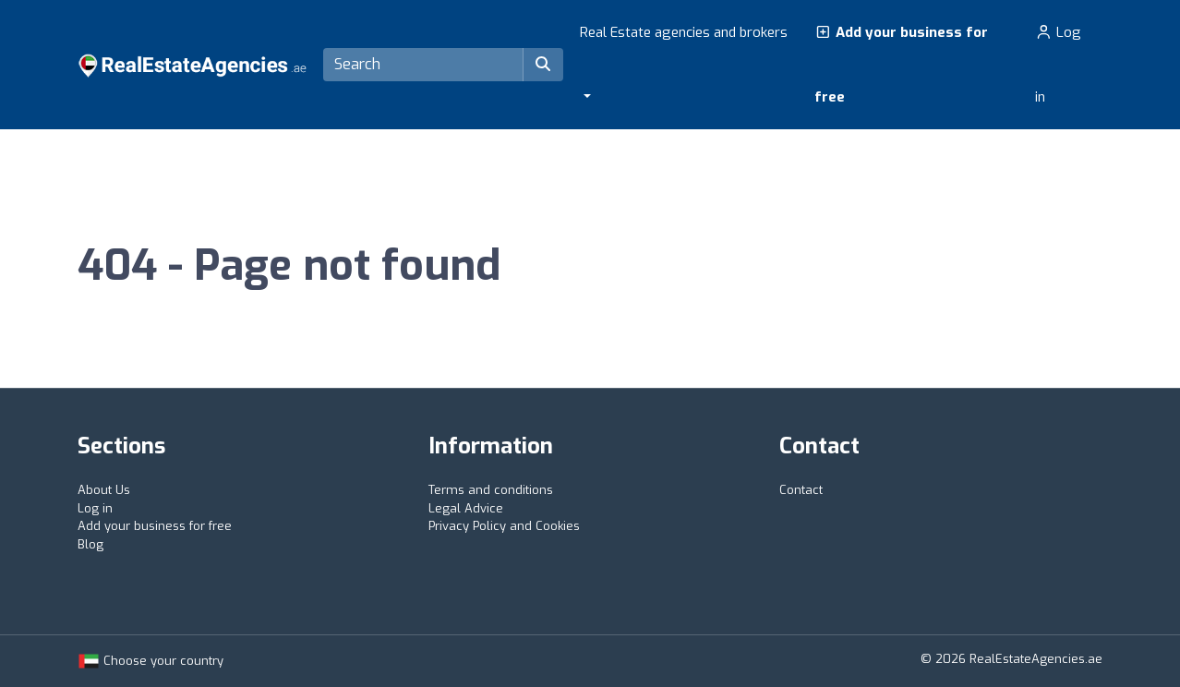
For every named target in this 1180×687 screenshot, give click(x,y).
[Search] (423, 64)
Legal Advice (465, 508)
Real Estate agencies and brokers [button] (684, 32)
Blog (90, 544)
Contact (801, 490)
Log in (1058, 64)
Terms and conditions (490, 490)
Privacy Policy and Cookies (504, 526)
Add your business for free (901, 64)
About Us (104, 490)
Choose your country (150, 661)
